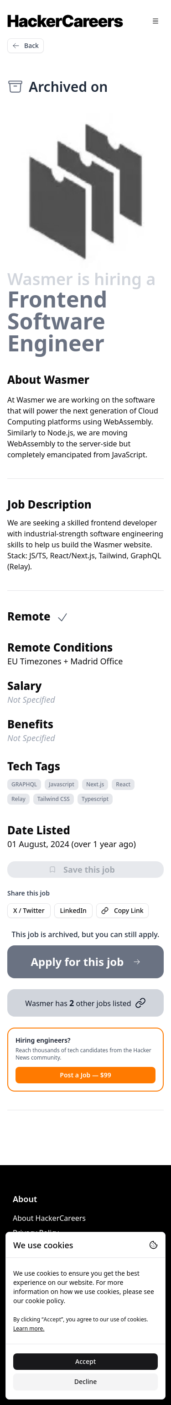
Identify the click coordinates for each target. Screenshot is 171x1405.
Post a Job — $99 (85, 1075)
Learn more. (28, 1328)
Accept (85, 1361)
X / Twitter (29, 910)
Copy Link (122, 910)
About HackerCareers (49, 1218)
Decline (85, 1381)
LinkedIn (73, 910)
